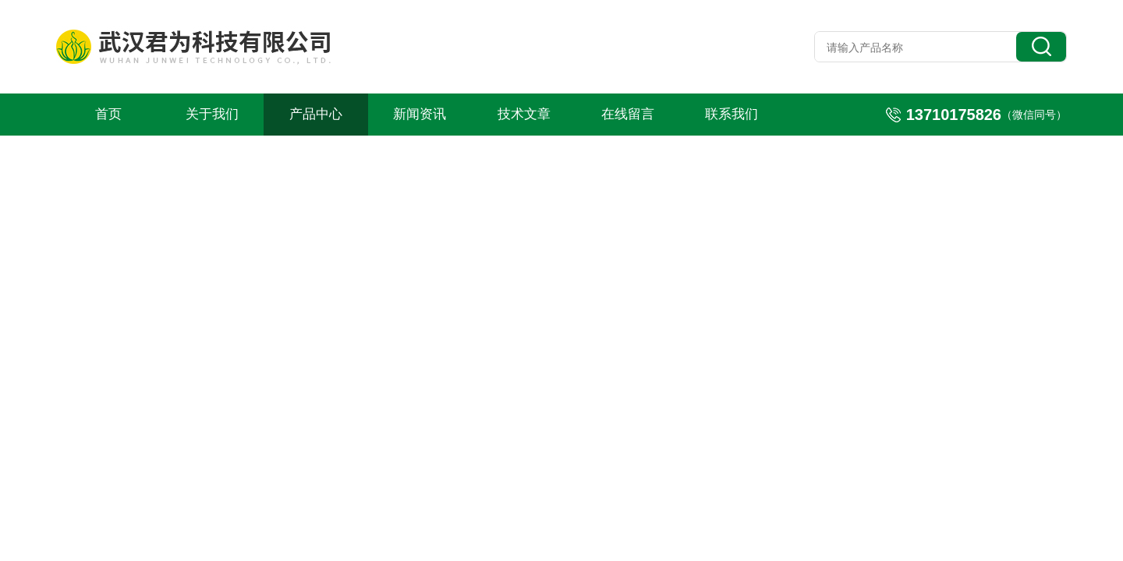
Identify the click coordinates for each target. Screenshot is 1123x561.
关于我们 (212, 114)
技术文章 (524, 114)
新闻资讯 (419, 114)
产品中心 (315, 114)
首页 (108, 114)
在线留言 (627, 114)
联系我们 (731, 114)
